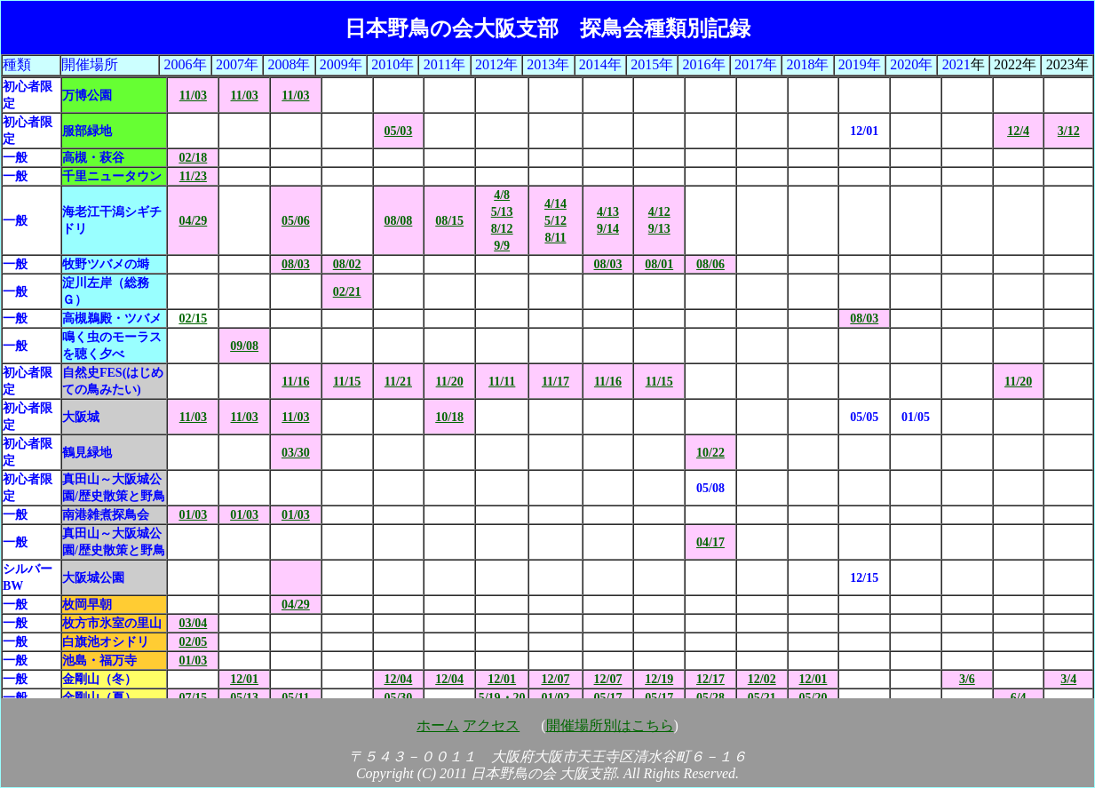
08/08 (398, 220)
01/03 (193, 514)
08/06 (710, 264)
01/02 (556, 697)
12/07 (556, 679)
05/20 (813, 697)
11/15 (347, 381)
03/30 (296, 452)
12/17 (710, 679)
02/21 (347, 291)
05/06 (296, 220)
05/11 (295, 697)
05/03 (398, 131)
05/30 (398, 697)
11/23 (193, 176)
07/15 (193, 697)
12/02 (762, 679)
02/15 (193, 318)
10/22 (710, 452)
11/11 (501, 381)
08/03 (296, 264)
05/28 (710, 697)
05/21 (762, 697)
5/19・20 (502, 697)
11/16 (295, 381)
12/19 (659, 679)
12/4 (1018, 131)
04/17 (710, 542)
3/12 (1069, 131)
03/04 (193, 623)
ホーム (438, 725)
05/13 (244, 697)
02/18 (193, 157)
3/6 (967, 679)
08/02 (347, 264)
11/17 (555, 381)
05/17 (608, 697)
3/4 (1068, 679)
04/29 (193, 220)
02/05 (193, 642)
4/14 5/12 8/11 (555, 220)
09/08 (244, 346)
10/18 (449, 417)
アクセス (491, 725)
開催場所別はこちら (610, 725)
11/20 (450, 381)
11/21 (398, 381)
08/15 (449, 220)
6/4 (1019, 697)
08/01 (659, 264)
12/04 (398, 679)
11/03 (193, 95)
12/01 (244, 679)
